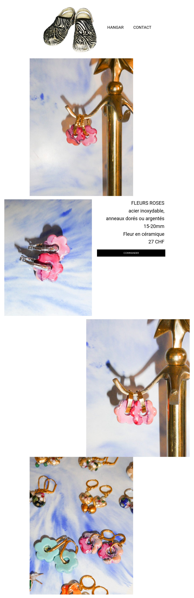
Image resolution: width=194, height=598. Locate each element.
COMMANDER (131, 253)
